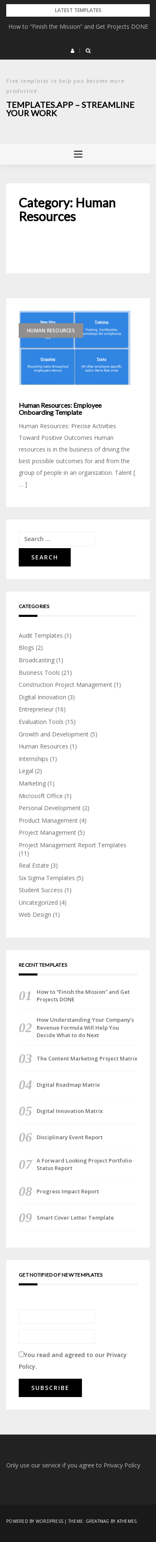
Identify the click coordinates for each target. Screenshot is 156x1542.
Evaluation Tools (41, 722)
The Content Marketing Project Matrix (87, 1058)
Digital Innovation (42, 697)
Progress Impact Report (68, 1191)
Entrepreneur (36, 709)
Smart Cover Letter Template (75, 1217)
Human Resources (51, 330)
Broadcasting (36, 660)
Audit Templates (41, 635)
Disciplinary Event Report (70, 1137)
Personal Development (50, 808)
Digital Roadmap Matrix (68, 1084)
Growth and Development (54, 734)
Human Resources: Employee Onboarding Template (60, 409)
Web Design (35, 914)
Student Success (41, 890)
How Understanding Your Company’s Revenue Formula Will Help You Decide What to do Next (85, 1027)
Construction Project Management (65, 685)
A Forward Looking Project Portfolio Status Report (84, 1164)
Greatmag (97, 1521)
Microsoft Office (41, 796)
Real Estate (34, 865)
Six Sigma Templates (47, 878)
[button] (72, 50)
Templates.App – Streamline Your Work (70, 109)
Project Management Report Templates (72, 845)
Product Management (48, 820)
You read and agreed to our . (73, 1360)
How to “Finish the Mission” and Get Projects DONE (78, 26)
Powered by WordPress (34, 1521)
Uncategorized (38, 902)
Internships (33, 759)
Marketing (32, 783)
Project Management (47, 832)
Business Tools (39, 672)
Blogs (26, 647)
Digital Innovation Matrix (70, 1111)
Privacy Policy (122, 1465)
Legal (26, 771)
